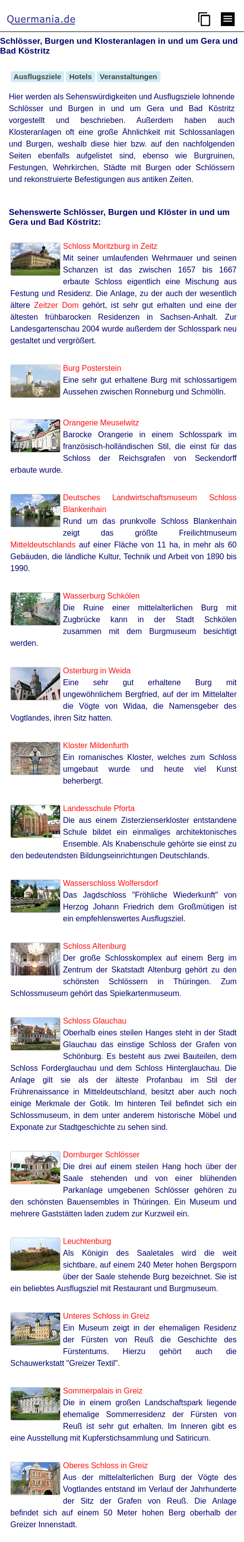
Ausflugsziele (37, 76)
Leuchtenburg (87, 1241)
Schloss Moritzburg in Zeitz (110, 246)
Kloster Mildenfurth (95, 745)
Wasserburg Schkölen (101, 596)
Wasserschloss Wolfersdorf (110, 883)
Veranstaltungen (128, 76)
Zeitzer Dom (56, 305)
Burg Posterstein (92, 368)
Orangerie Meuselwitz (101, 423)
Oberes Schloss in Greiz (105, 1465)
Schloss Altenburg (94, 946)
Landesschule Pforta (99, 808)
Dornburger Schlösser (101, 1154)
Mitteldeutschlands (43, 545)
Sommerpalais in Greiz (103, 1391)
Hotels (80, 76)
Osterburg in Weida (97, 670)
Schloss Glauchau (94, 1021)
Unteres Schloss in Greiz (106, 1316)
